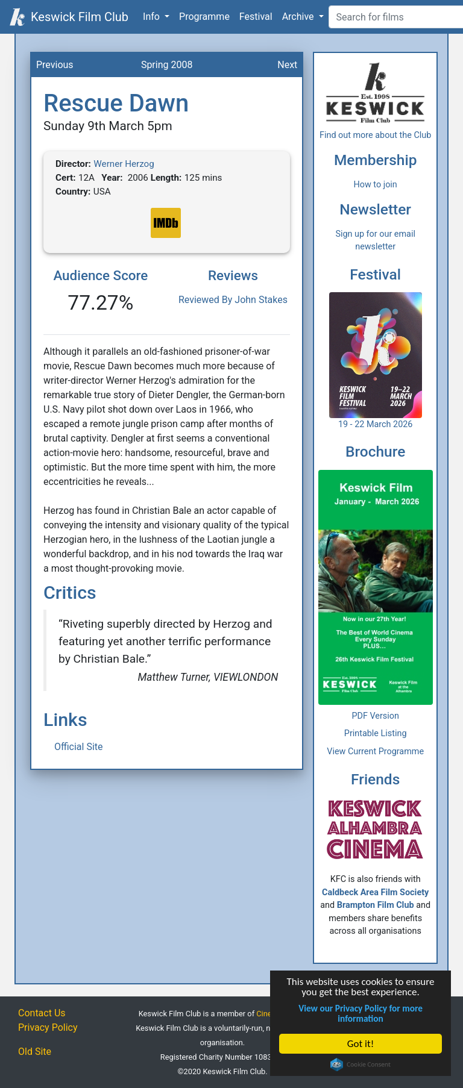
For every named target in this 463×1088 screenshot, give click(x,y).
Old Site (34, 1051)
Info (152, 16)
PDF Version (375, 716)
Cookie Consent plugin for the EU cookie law (361, 1064)
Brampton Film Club (375, 905)
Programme (204, 16)
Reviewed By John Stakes (233, 299)
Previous (55, 64)
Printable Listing (375, 733)
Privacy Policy (48, 1027)
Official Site (78, 746)
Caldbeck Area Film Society (375, 892)
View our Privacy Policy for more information (361, 1013)
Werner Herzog (123, 163)
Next (287, 64)
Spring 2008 (167, 64)
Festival (255, 16)
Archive (299, 16)
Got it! (360, 1043)
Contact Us (42, 1013)
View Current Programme (375, 751)
